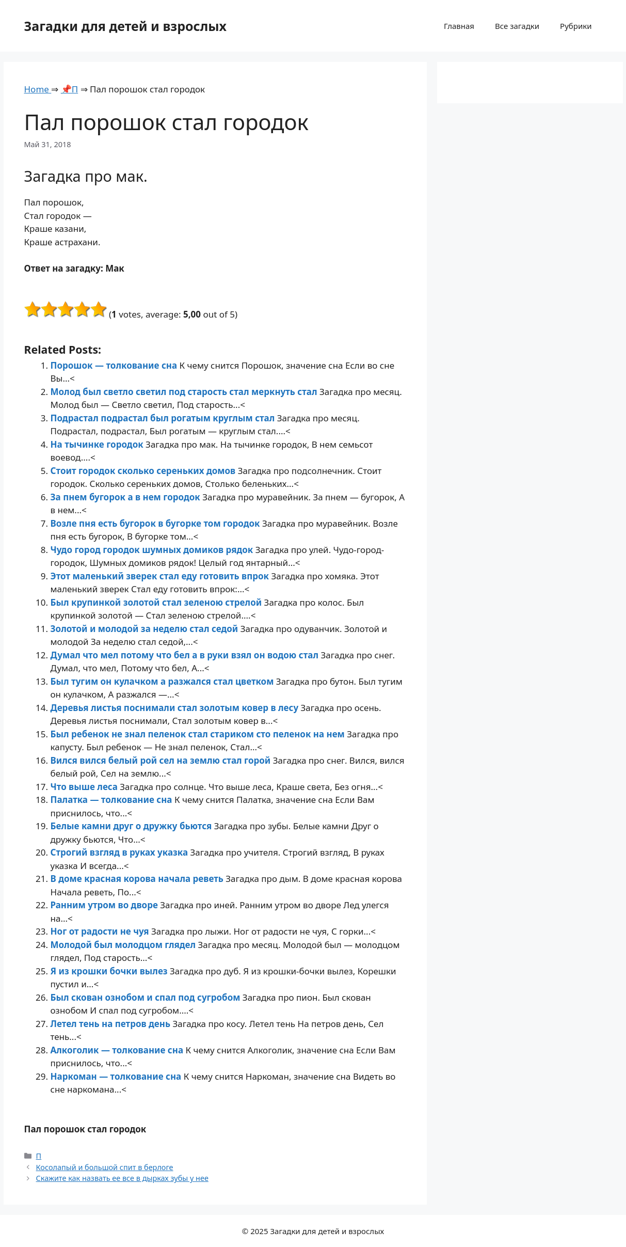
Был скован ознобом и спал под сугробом (147, 997)
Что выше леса (85, 787)
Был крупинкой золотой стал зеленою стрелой (157, 602)
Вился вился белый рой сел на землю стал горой (162, 760)
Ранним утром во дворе (105, 905)
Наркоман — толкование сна (117, 1076)
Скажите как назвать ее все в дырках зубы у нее (122, 1178)
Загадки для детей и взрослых (125, 26)
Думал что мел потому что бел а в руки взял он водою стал (186, 655)
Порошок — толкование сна (115, 365)
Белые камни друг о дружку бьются (132, 826)
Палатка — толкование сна (112, 800)
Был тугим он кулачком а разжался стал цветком (163, 681)
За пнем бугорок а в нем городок (127, 497)
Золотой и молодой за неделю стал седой (145, 629)
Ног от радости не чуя (101, 931)
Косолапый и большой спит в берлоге (104, 1167)
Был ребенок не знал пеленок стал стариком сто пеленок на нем (199, 734)
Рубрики (575, 26)
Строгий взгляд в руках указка (120, 852)
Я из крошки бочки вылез (110, 971)
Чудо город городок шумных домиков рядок (153, 550)
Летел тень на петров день (112, 1024)
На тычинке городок (98, 444)
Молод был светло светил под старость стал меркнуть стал (185, 392)
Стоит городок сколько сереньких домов (144, 471)
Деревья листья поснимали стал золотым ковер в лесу (176, 708)
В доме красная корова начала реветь (138, 879)
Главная (459, 26)
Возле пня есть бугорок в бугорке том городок (156, 523)
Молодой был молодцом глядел (124, 945)
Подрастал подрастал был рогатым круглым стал (164, 418)
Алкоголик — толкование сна (118, 1050)
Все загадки (517, 26)
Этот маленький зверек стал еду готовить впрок (161, 576)
